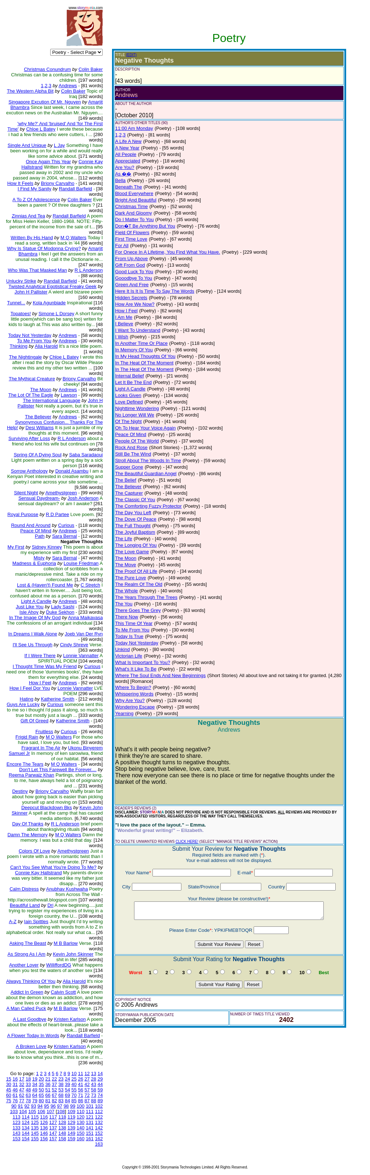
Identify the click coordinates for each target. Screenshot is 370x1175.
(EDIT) (131, 55)
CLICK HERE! (187, 842)
